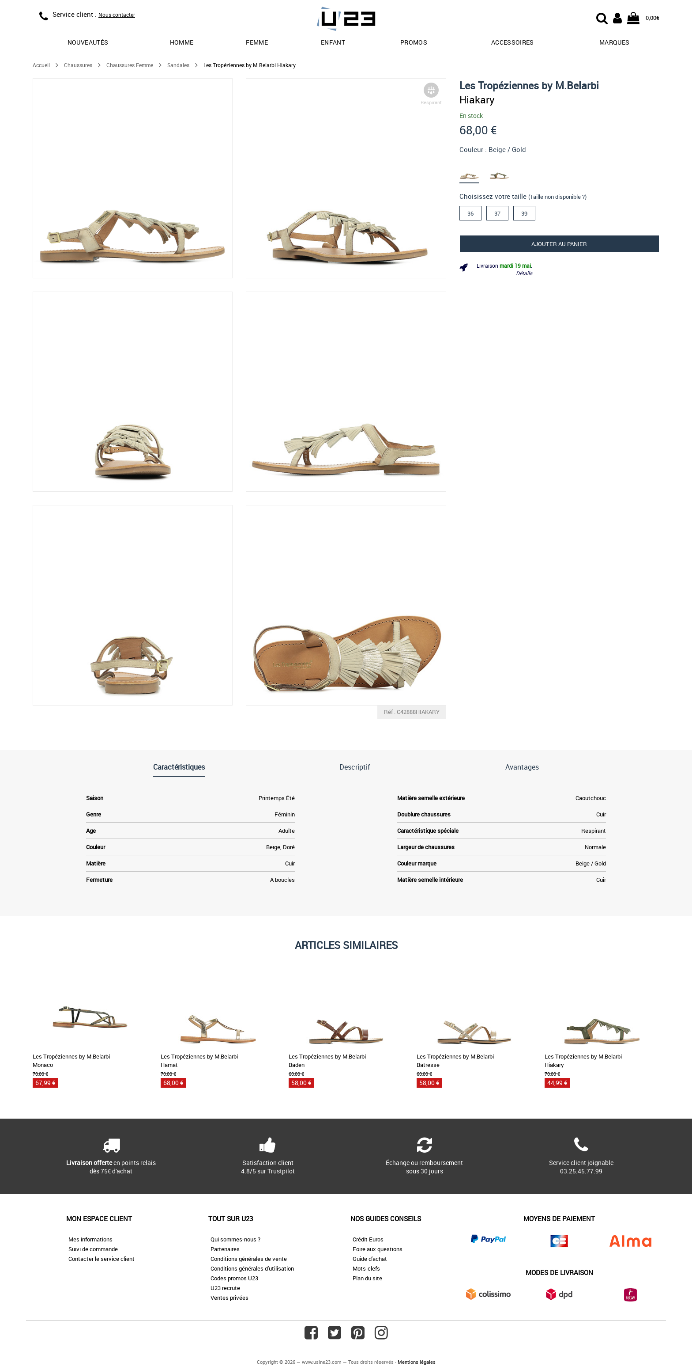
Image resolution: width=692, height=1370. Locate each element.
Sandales (178, 64)
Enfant (333, 42)
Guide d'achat (370, 1259)
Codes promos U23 (234, 1278)
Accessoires (512, 42)
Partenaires (225, 1249)
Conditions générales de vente (249, 1259)
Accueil (41, 64)
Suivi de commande (93, 1249)
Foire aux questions (377, 1249)
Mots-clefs (366, 1268)
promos (413, 42)
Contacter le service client (101, 1259)
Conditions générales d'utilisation (252, 1268)
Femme (257, 42)
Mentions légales (417, 1362)
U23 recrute (225, 1288)
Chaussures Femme (129, 64)
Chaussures (78, 64)
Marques (614, 42)
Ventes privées (229, 1298)
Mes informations (90, 1239)
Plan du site (367, 1278)
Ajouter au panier (559, 244)
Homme (182, 42)
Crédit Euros (368, 1239)
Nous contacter (116, 14)
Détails (524, 273)
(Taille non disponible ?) (557, 197)
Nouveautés (88, 42)
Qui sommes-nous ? (235, 1239)
